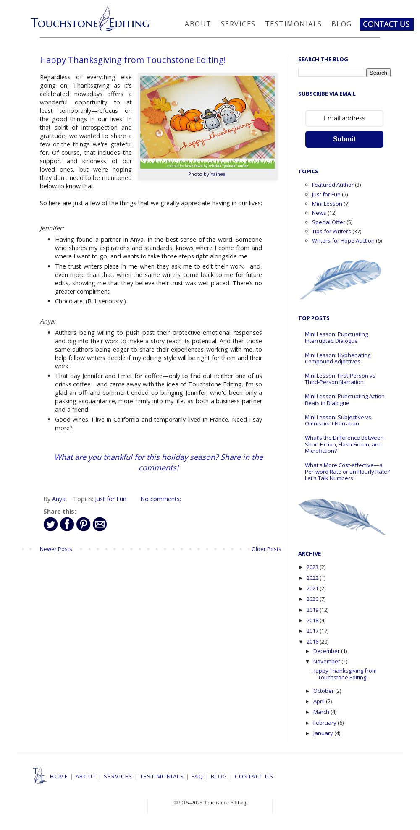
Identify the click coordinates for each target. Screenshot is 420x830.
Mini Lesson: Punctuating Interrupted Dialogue (336, 337)
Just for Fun (110, 499)
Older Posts (266, 549)
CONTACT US (254, 776)
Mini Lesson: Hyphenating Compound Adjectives (337, 358)
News (319, 213)
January (323, 733)
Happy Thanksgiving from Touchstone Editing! (133, 59)
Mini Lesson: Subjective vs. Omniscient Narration (339, 420)
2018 (313, 620)
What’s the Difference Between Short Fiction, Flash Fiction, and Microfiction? (344, 444)
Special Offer (328, 222)
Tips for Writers (331, 231)
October (324, 690)
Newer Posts (56, 549)
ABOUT (86, 776)
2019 (313, 609)
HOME (59, 776)
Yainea (218, 174)
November (327, 661)
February (325, 722)
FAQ (198, 776)
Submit (344, 139)
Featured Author (333, 184)
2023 (313, 567)
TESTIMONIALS (162, 776)
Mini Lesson (327, 203)
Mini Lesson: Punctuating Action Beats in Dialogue (345, 399)
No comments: (160, 499)
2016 (313, 641)
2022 (313, 578)
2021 (313, 588)
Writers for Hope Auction (343, 240)
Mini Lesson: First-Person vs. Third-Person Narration (341, 379)
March (322, 711)
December (327, 651)
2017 (313, 630)
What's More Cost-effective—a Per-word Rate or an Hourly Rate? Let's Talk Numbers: (347, 471)
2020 (313, 599)
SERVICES (118, 776)
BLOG (219, 776)
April (319, 701)
